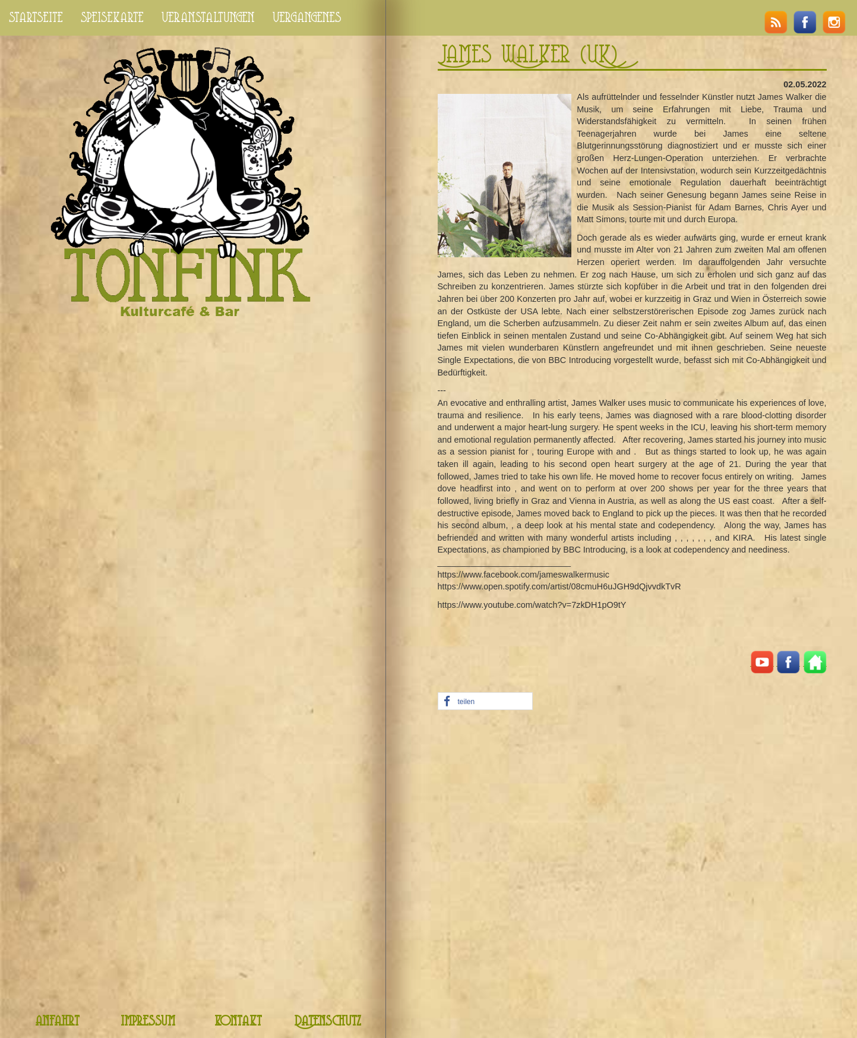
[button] (485, 702)
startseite (36, 18)
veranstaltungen (208, 18)
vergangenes (307, 18)
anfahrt (57, 1021)
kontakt (238, 1021)
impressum (148, 1021)
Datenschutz (328, 1021)
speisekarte (112, 18)
